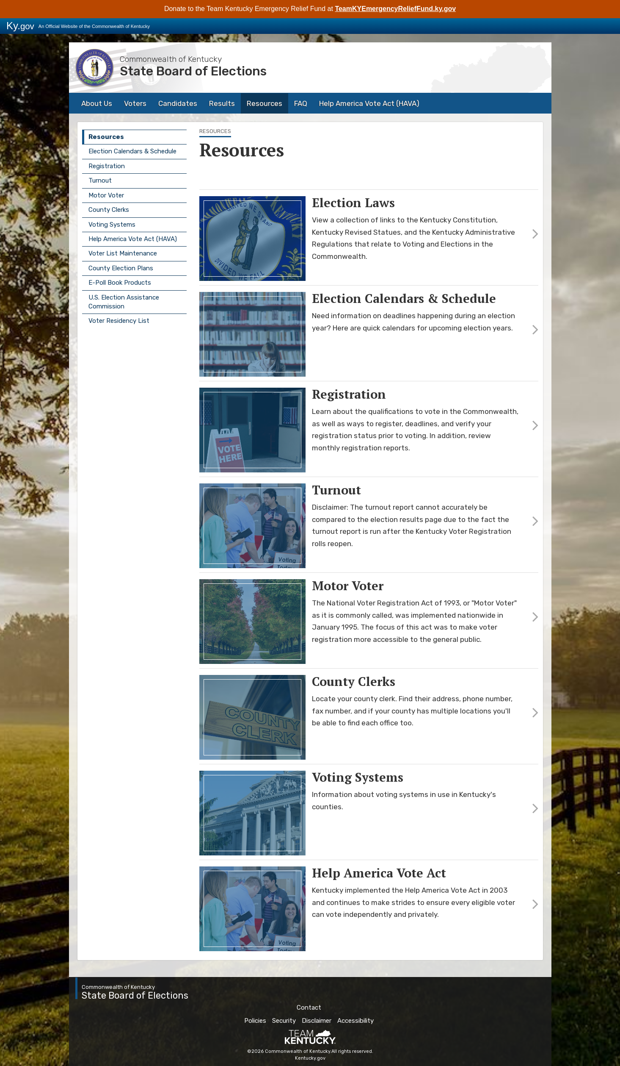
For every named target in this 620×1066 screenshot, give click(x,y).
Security (284, 1020)
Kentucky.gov (310, 1058)
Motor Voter (106, 195)
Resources (264, 103)
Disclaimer (316, 1020)
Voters (135, 103)
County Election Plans (120, 268)
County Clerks (108, 210)
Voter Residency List (118, 321)
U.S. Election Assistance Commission (123, 302)
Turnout (100, 180)
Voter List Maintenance (122, 253)
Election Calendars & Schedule (132, 151)
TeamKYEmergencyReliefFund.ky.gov (395, 8)
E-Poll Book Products (119, 282)
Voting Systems (111, 224)
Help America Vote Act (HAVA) (369, 103)
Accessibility (355, 1020)
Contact (309, 1007)
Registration (106, 166)
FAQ (300, 103)
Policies (255, 1020)
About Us (96, 103)
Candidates (177, 103)
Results (222, 103)
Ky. (20, 25)
